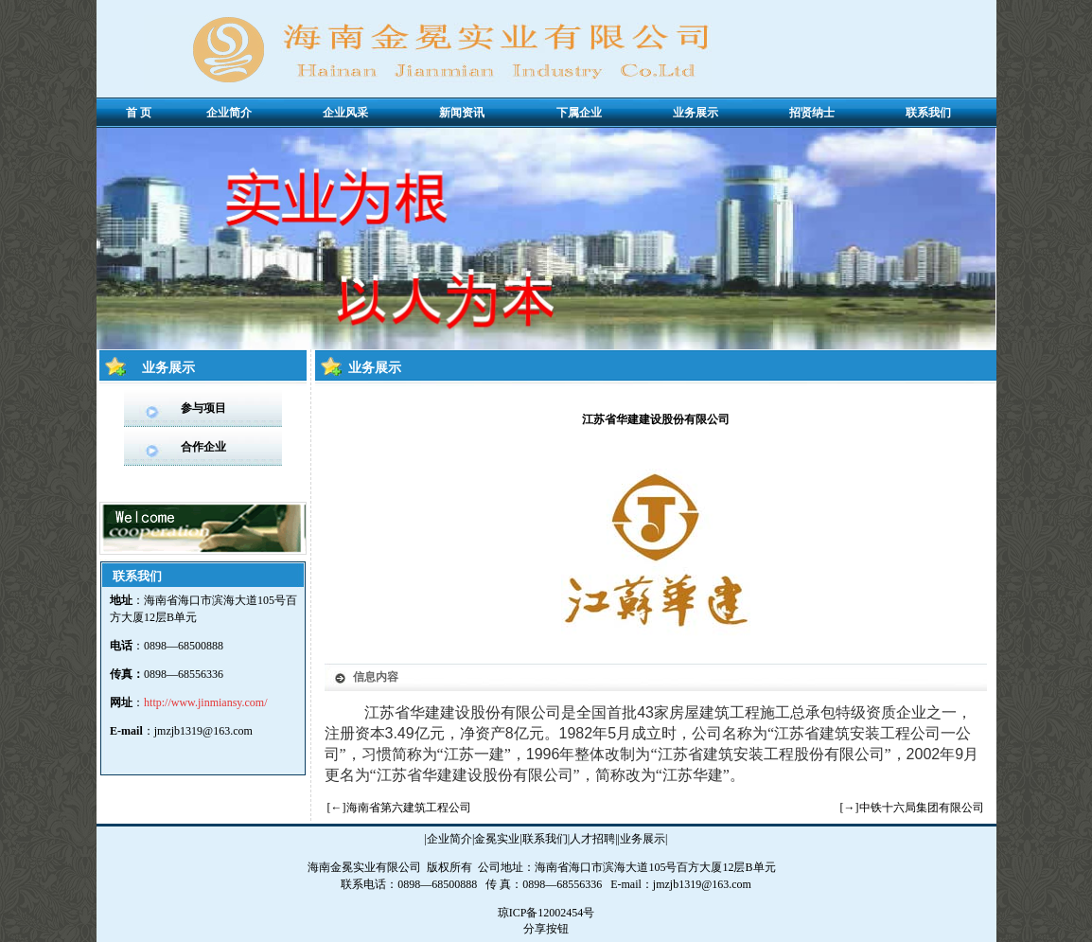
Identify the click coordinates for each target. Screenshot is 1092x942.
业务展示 (642, 838)
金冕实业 (497, 838)
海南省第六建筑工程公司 (408, 807)
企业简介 (449, 838)
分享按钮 (546, 928)
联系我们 (545, 838)
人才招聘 (592, 838)
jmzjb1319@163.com (203, 731)
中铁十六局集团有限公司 (921, 807)
